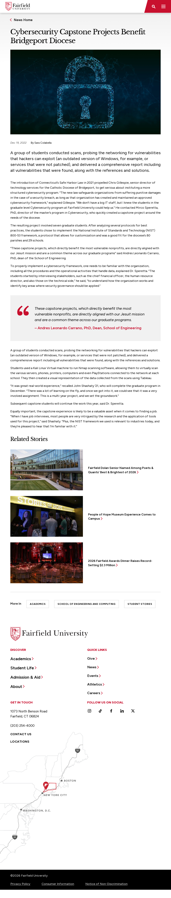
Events (92, 676)
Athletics (94, 684)
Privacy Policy (20, 884)
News (91, 667)
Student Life (22, 667)
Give (91, 658)
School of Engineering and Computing (86, 604)
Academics (38, 604)
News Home (23, 20)
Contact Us (21, 734)
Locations (19, 741)
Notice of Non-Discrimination (106, 884)
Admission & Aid (25, 677)
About (16, 686)
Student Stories (140, 604)
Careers (93, 693)
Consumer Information (58, 884)
